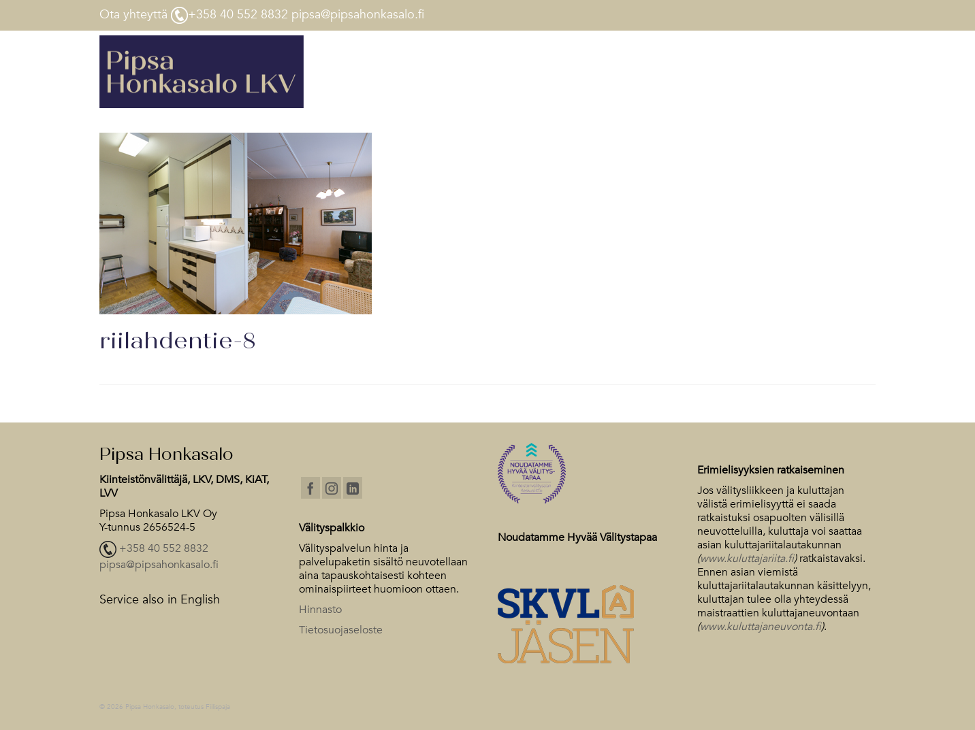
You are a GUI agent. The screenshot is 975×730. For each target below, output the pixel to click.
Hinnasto (320, 609)
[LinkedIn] (352, 487)
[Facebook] (310, 487)
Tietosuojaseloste (341, 630)
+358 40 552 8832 (163, 549)
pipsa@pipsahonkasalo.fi (159, 564)
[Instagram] (331, 487)
